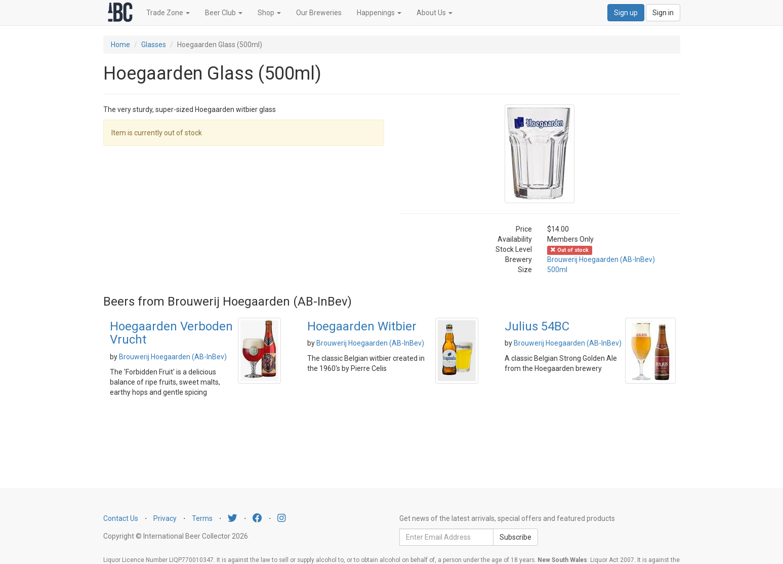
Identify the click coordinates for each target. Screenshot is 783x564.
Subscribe (515, 537)
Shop (269, 13)
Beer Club (223, 13)
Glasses (153, 45)
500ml (557, 270)
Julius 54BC (537, 326)
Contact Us (120, 518)
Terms (202, 518)
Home (120, 45)
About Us (434, 13)
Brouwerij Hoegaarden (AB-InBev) (601, 259)
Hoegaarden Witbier (362, 326)
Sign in (663, 13)
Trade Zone (168, 13)
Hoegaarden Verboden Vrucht (171, 333)
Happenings (379, 13)
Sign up (626, 13)
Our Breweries (319, 13)
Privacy (165, 518)
